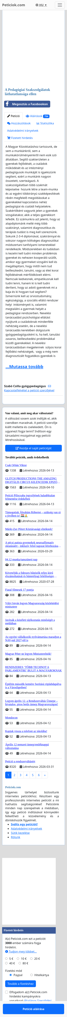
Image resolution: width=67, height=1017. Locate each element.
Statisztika (45, 123)
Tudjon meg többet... (21, 962)
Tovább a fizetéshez (21, 994)
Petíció (13, 116)
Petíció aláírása (33, 406)
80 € (25, 974)
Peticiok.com (13, 4)
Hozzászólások (19, 123)
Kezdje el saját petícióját (34, 458)
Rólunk (15, 847)
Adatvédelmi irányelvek (22, 131)
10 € (24, 969)
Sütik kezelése (20, 843)
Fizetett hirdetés (20, 138)
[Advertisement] (33, 49)
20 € (37, 969)
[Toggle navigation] (60, 5)
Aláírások (37, 116)
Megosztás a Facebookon (26, 104)
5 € (11, 969)
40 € (12, 974)
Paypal (18, 985)
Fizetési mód (13, 981)
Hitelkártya (41, 985)
